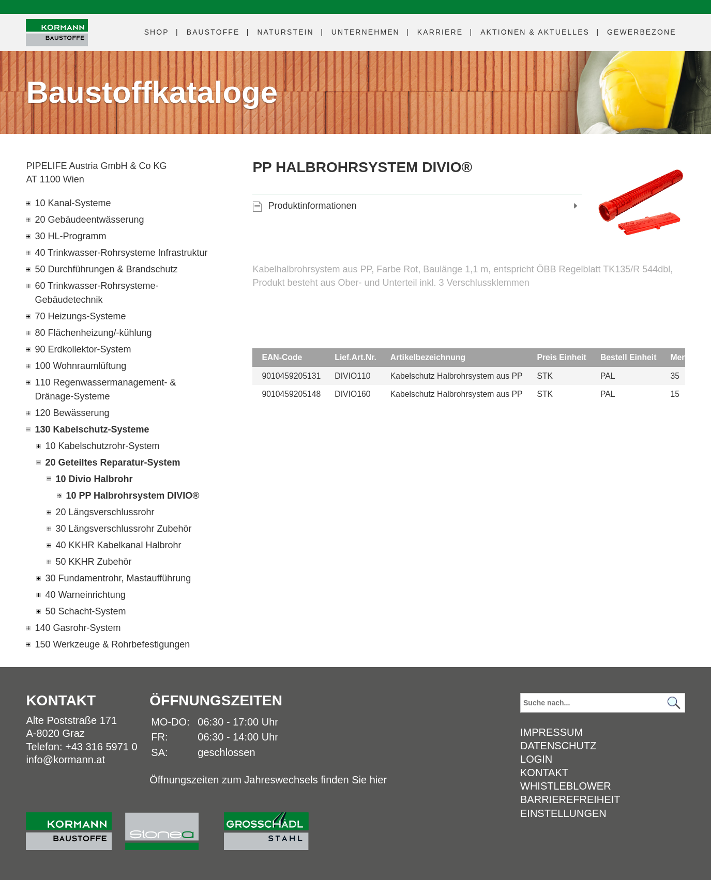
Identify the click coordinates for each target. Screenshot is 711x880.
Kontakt (544, 772)
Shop (156, 32)
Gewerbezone (641, 32)
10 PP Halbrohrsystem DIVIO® (132, 495)
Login (536, 759)
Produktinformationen (312, 205)
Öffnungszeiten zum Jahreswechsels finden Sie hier (268, 779)
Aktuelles (534, 32)
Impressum (551, 732)
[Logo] (57, 33)
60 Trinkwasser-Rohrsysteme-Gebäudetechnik (96, 293)
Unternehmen (365, 32)
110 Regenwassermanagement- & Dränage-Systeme (105, 389)
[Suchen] (674, 703)
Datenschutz (558, 745)
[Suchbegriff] (602, 703)
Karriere (440, 32)
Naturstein (285, 32)
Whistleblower (565, 786)
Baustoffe (213, 32)
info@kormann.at (65, 759)
